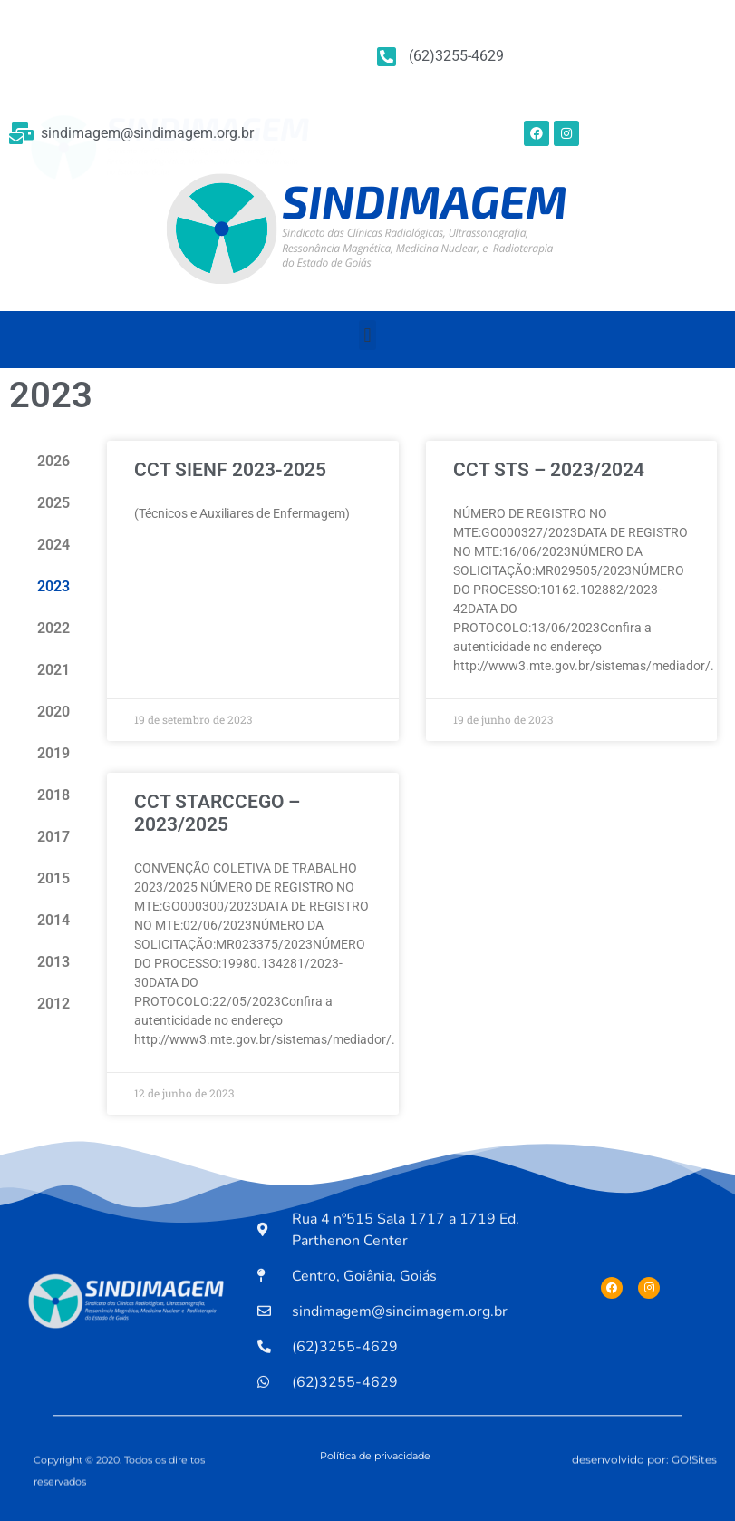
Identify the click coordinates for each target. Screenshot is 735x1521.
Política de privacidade (375, 1455)
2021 (53, 669)
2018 (53, 795)
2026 (53, 461)
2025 (53, 503)
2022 (53, 628)
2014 (53, 920)
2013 (53, 961)
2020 (53, 711)
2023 (53, 586)
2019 (53, 753)
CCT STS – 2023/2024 (548, 470)
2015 (53, 878)
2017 (53, 836)
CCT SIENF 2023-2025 (230, 470)
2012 (53, 1003)
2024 (53, 544)
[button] (367, 335)
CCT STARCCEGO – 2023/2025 (217, 813)
